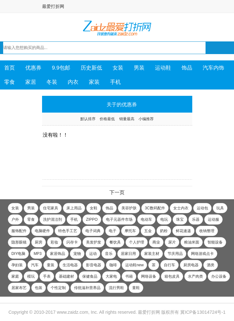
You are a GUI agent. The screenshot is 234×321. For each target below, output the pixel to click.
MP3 (37, 253)
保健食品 (89, 276)
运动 (93, 253)
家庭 (15, 276)
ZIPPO (92, 219)
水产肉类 (195, 276)
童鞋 (136, 288)
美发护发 (93, 242)
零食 (9, 82)
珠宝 (180, 219)
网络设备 (148, 276)
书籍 (129, 276)
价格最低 (107, 119)
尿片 (172, 242)
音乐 (109, 253)
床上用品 (74, 208)
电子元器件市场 (119, 219)
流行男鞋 (116, 288)
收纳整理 (206, 231)
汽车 (35, 265)
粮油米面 (191, 242)
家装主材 (151, 253)
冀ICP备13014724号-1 (202, 312)
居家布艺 (19, 288)
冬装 (51, 82)
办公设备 (218, 276)
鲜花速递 (183, 231)
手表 (47, 276)
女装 (118, 68)
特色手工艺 (67, 231)
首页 (9, 68)
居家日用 (128, 253)
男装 (139, 68)
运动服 (213, 219)
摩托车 (130, 231)
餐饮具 (115, 242)
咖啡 (113, 265)
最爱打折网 (53, 6)
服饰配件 (19, 231)
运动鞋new (134, 265)
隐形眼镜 (19, 242)
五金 (148, 231)
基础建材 (66, 276)
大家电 (111, 276)
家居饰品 (57, 253)
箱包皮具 (172, 276)
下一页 (117, 192)
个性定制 (58, 288)
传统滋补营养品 (87, 288)
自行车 (169, 265)
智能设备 (215, 242)
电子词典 (93, 231)
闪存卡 (72, 242)
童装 (50, 265)
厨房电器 (191, 265)
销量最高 (126, 119)
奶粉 (164, 231)
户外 (15, 219)
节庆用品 (175, 253)
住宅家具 (50, 208)
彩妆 (54, 242)
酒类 (210, 265)
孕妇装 (17, 265)
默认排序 (87, 119)
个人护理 (136, 242)
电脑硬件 (42, 231)
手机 (115, 82)
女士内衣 (180, 208)
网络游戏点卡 (202, 253)
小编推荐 (146, 119)
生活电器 (70, 265)
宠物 (77, 253)
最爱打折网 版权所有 (158, 312)
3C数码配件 (155, 208)
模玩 (31, 276)
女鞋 (93, 208)
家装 (94, 82)
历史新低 (91, 68)
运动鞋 (163, 68)
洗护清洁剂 (52, 219)
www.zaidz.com (72, 312)
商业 (156, 242)
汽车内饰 (213, 68)
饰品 (187, 68)
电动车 (146, 219)
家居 (30, 82)
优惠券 (33, 68)
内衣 (73, 82)
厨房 (38, 242)
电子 (112, 231)
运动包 (202, 208)
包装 (38, 288)
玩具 (220, 208)
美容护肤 (129, 208)
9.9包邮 (61, 68)
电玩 (164, 219)
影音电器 (93, 265)
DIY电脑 (18, 253)
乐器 (196, 219)
